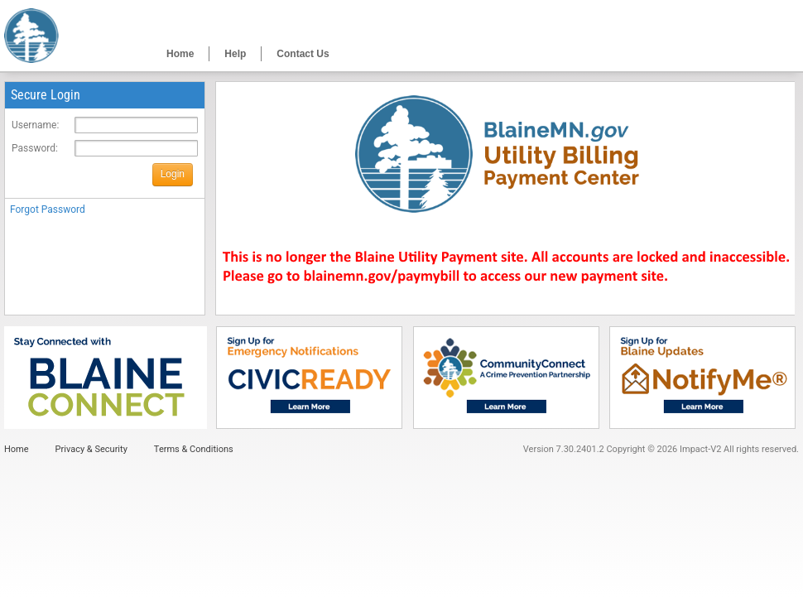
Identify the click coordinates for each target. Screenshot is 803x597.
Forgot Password (47, 209)
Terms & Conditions (193, 449)
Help (235, 54)
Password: (35, 148)
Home (180, 54)
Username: (35, 125)
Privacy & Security (91, 449)
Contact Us (302, 54)
